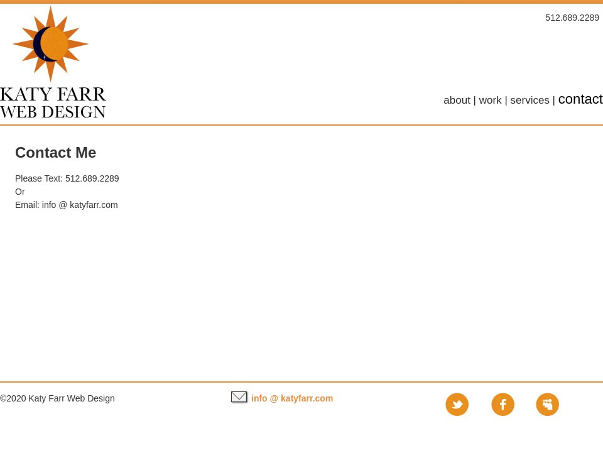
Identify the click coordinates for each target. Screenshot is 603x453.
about (456, 100)
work (490, 100)
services (530, 100)
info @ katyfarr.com (80, 205)
